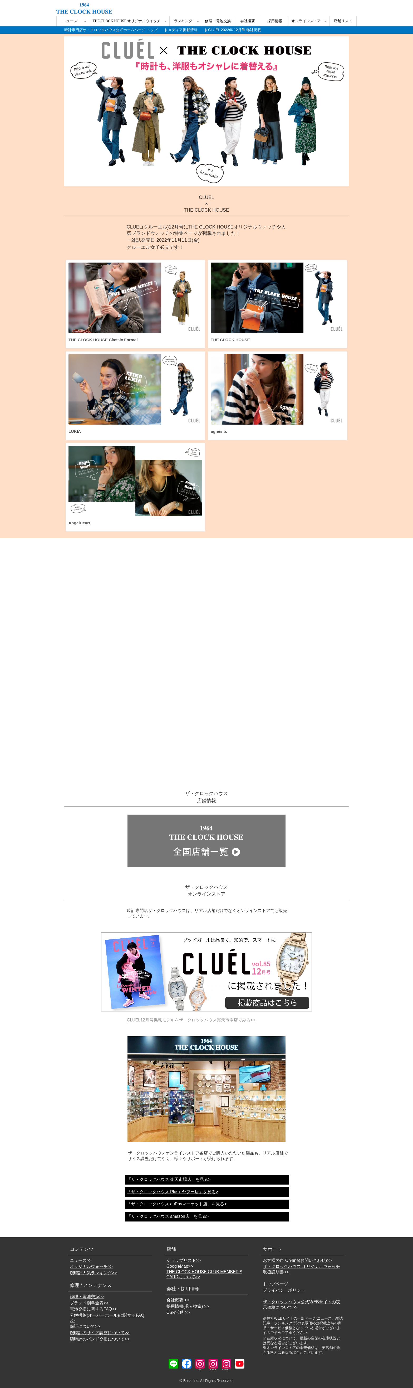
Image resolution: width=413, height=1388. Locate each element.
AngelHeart (79, 523)
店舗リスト (343, 21)
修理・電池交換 (218, 21)
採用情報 (274, 21)
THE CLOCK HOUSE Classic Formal (103, 340)
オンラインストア (306, 21)
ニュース (70, 21)
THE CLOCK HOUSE (230, 340)
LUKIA (74, 431)
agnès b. (219, 431)
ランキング (183, 21)
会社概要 (247, 21)
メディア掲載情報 (183, 30)
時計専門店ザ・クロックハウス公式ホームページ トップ (111, 30)
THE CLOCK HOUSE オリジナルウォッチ (127, 21)
